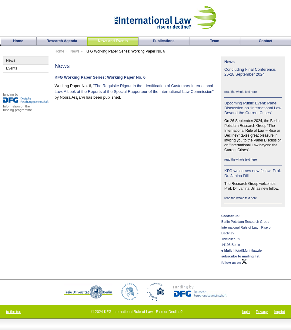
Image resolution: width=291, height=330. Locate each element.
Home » (61, 51)
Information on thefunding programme (17, 108)
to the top (13, 312)
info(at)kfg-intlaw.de (247, 250)
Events (11, 68)
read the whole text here (240, 92)
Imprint (279, 312)
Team (214, 41)
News (10, 60)
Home (18, 41)
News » (76, 51)
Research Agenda (62, 41)
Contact (266, 41)
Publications (163, 41)
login (246, 312)
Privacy (262, 312)
